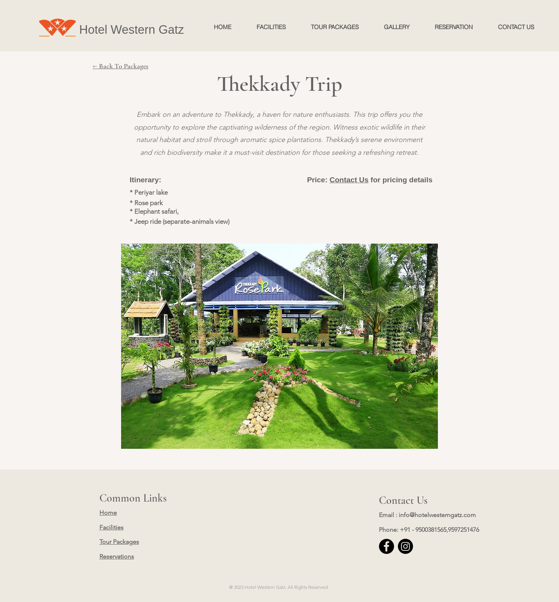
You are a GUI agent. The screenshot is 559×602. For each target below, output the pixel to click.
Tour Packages (119, 541)
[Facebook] (386, 546)
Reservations (116, 556)
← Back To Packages (120, 66)
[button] (279, 346)
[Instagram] (405, 546)
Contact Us (349, 180)
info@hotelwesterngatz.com (437, 515)
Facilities (111, 527)
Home (108, 512)
